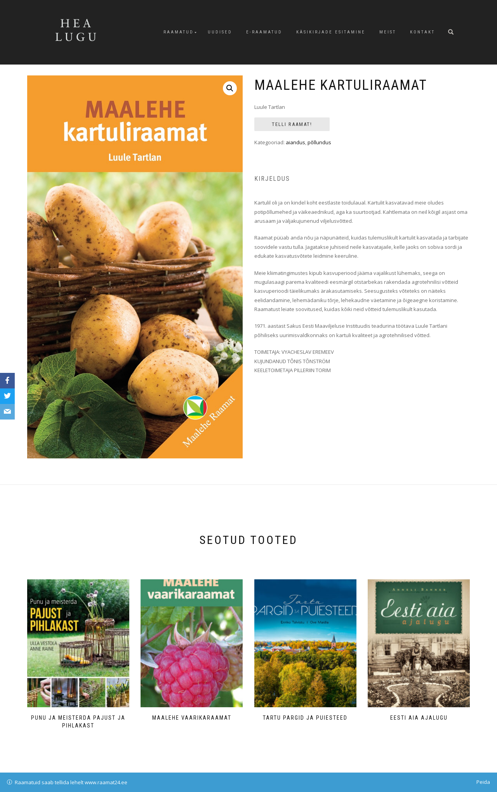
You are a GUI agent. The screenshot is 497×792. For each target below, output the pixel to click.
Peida (483, 781)
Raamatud (178, 32)
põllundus (319, 142)
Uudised (220, 32)
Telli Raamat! (292, 124)
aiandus (295, 142)
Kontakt (422, 32)
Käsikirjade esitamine (330, 32)
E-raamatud (264, 32)
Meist (387, 32)
